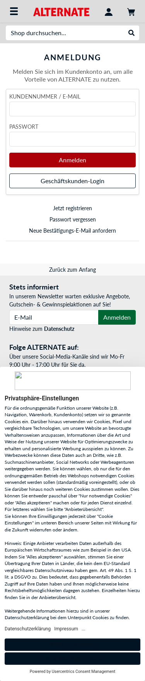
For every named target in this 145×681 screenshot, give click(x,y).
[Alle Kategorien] (14, 11)
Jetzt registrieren (72, 208)
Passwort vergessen (72, 219)
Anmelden (72, 159)
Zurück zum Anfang (72, 269)
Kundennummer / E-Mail (44, 96)
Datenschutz (59, 328)
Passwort (23, 126)
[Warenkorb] (131, 11)
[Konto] (109, 11)
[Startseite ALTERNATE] (61, 11)
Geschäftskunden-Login (72, 180)
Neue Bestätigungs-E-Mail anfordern (72, 230)
